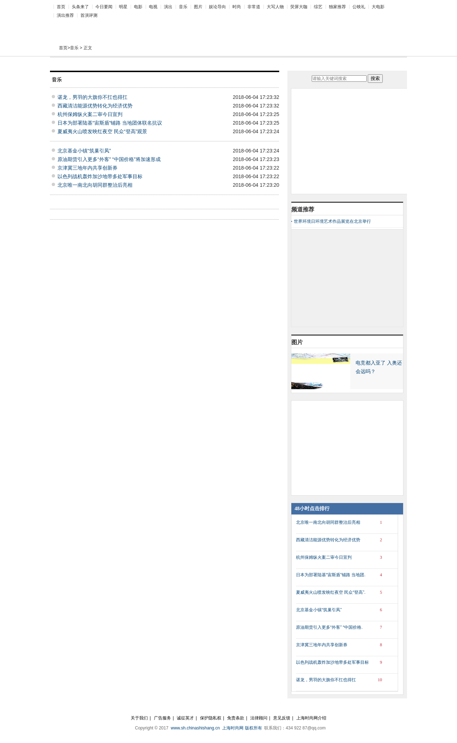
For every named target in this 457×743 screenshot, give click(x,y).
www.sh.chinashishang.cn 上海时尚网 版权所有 (217, 728)
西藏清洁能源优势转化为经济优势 (94, 106)
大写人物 (275, 6)
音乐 (183, 6)
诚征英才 (185, 718)
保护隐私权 (210, 718)
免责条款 (235, 718)
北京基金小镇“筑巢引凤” (84, 151)
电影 (138, 6)
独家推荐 (337, 6)
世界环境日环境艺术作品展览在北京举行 (332, 221)
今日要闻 (103, 6)
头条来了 (80, 6)
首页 (61, 6)
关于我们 (139, 718)
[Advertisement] (225, 25)
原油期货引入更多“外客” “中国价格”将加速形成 (109, 159)
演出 (168, 6)
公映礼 (358, 6)
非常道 (253, 6)
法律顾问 (258, 718)
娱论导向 (217, 6)
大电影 (378, 6)
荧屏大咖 (298, 6)
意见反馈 (281, 718)
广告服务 (162, 718)
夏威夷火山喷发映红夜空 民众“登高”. (341, 592)
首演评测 (88, 15)
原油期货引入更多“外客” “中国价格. (341, 627)
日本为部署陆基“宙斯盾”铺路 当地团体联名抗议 (109, 123)
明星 (123, 6)
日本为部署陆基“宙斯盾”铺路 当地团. (341, 575)
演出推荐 (65, 15)
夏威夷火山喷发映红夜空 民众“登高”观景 (102, 131)
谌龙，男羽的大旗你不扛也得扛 (92, 97)
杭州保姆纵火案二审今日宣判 (89, 114)
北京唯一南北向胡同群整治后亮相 (94, 185)
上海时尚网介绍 (311, 718)
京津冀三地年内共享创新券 (87, 168)
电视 (153, 6)
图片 (198, 6)
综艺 (318, 6)
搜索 (375, 78)
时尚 (236, 6)
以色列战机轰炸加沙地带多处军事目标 (99, 176)
